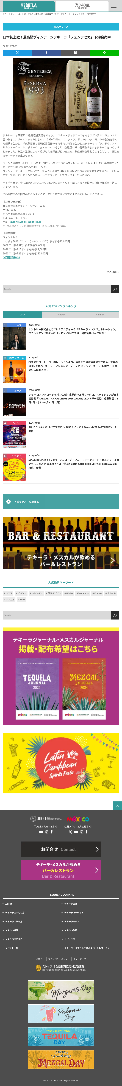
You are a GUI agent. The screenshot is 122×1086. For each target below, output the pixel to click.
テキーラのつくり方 (14, 912)
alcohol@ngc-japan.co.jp (25, 221)
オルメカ (111, 593)
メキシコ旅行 (70, 930)
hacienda (83, 593)
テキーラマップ (71, 921)
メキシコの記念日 (13, 939)
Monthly (100, 314)
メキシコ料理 (11, 930)
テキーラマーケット (74, 912)
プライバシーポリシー (59, 958)
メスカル (10, 599)
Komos (98, 593)
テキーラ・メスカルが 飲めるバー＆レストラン (87, 948)
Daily (22, 314)
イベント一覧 (11, 948)
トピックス (69, 939)
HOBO (69, 593)
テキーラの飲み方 (13, 921)
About (8, 903)
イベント (22, 593)
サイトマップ (79, 958)
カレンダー (37, 593)
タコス (9, 593)
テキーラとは (70, 903)
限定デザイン (54, 593)
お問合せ (40, 958)
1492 (22, 599)
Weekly (61, 314)
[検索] (115, 289)
